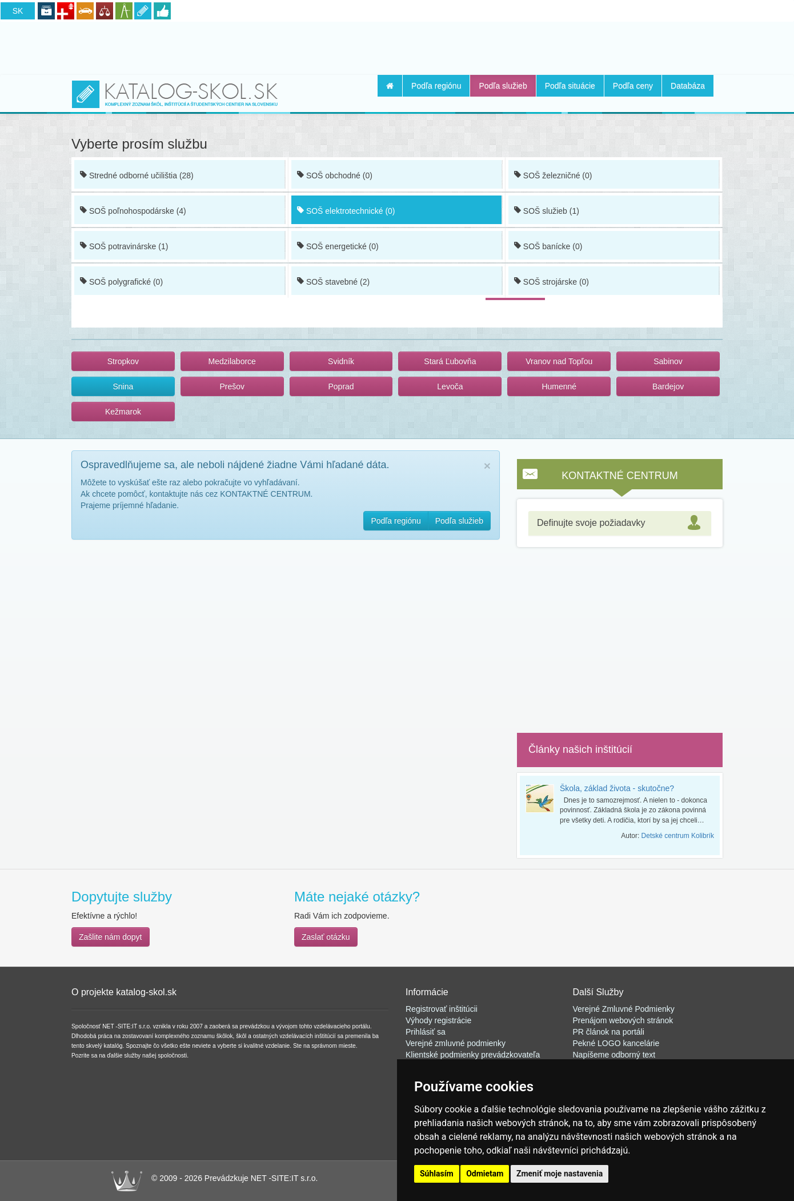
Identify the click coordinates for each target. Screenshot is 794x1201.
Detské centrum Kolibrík (677, 836)
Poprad (341, 386)
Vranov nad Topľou (559, 361)
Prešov (231, 386)
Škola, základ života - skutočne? (617, 788)
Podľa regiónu (436, 85)
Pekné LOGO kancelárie (616, 1043)
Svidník (341, 361)
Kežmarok (123, 411)
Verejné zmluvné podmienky (456, 1043)
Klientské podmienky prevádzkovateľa (473, 1054)
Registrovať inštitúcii (442, 1009)
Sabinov (668, 361)
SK (18, 10)
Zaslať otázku (326, 936)
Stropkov (123, 361)
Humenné (559, 386)
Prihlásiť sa (426, 1031)
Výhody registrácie (438, 1020)
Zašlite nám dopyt (110, 936)
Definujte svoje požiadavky (591, 523)
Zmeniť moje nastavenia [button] (559, 1173)
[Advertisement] (397, 46)
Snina (123, 386)
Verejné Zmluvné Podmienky (624, 1009)
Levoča (450, 386)
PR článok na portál (608, 1031)
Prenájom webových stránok (623, 1020)
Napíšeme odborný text (614, 1054)
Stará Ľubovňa (450, 361)
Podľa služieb (503, 85)
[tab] (619, 523)
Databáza (688, 85)
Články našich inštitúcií (580, 749)
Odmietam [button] (484, 1173)
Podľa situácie (570, 85)
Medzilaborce (232, 361)
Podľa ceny (633, 85)
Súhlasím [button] (437, 1173)
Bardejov (668, 386)
